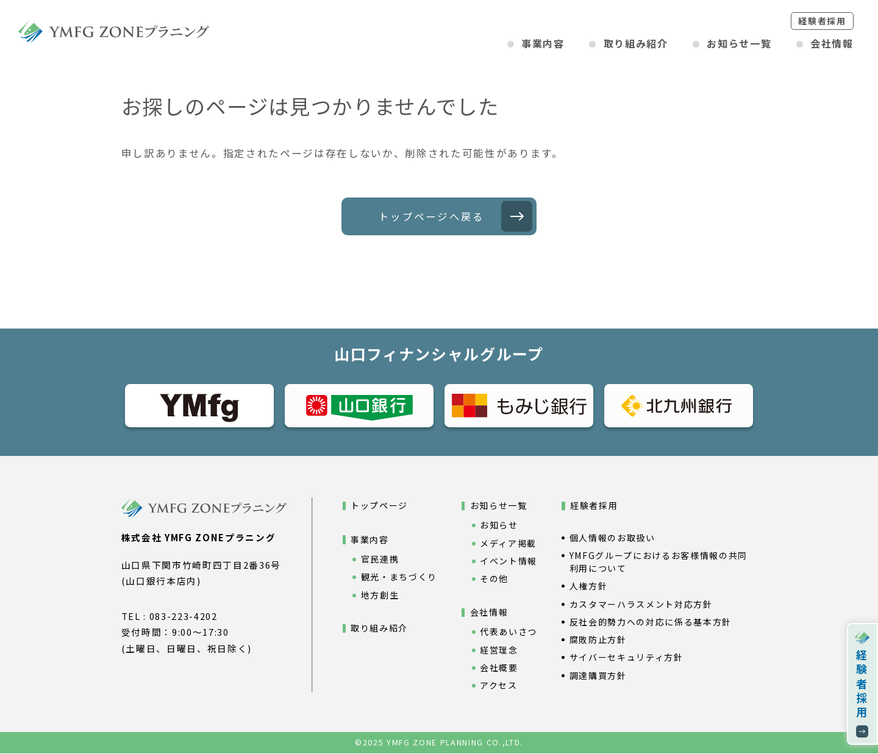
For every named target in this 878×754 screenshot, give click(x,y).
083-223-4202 (183, 616)
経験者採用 (822, 21)
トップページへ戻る (431, 216)
